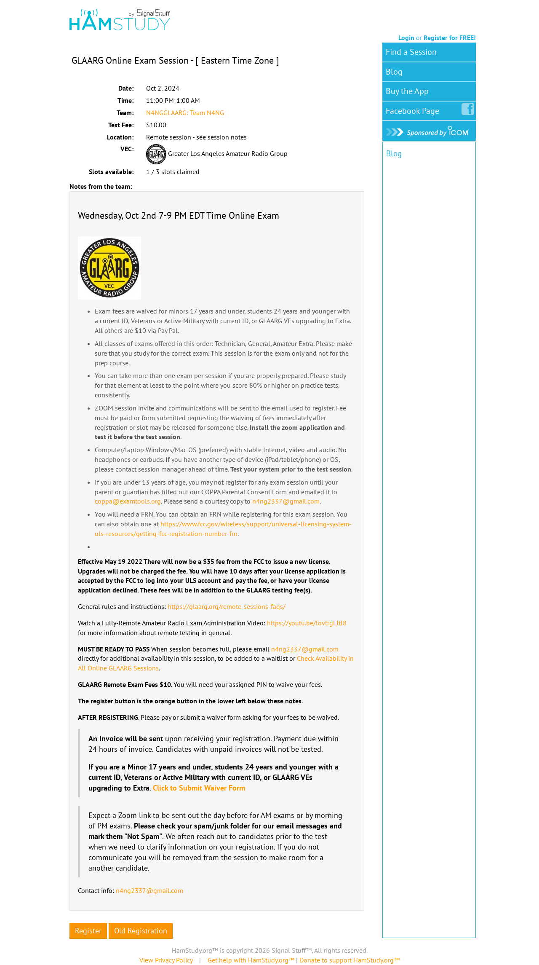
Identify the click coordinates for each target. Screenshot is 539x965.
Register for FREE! (450, 37)
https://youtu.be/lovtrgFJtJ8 (307, 623)
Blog (394, 71)
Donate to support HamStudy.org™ (349, 960)
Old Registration (140, 931)
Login (406, 37)
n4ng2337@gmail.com (286, 501)
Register (88, 931)
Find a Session (411, 51)
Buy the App (407, 91)
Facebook (414, 109)
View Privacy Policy (165, 960)
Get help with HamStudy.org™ (251, 960)
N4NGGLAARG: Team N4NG (185, 112)
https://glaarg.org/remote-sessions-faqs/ (227, 606)
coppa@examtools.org (128, 501)
